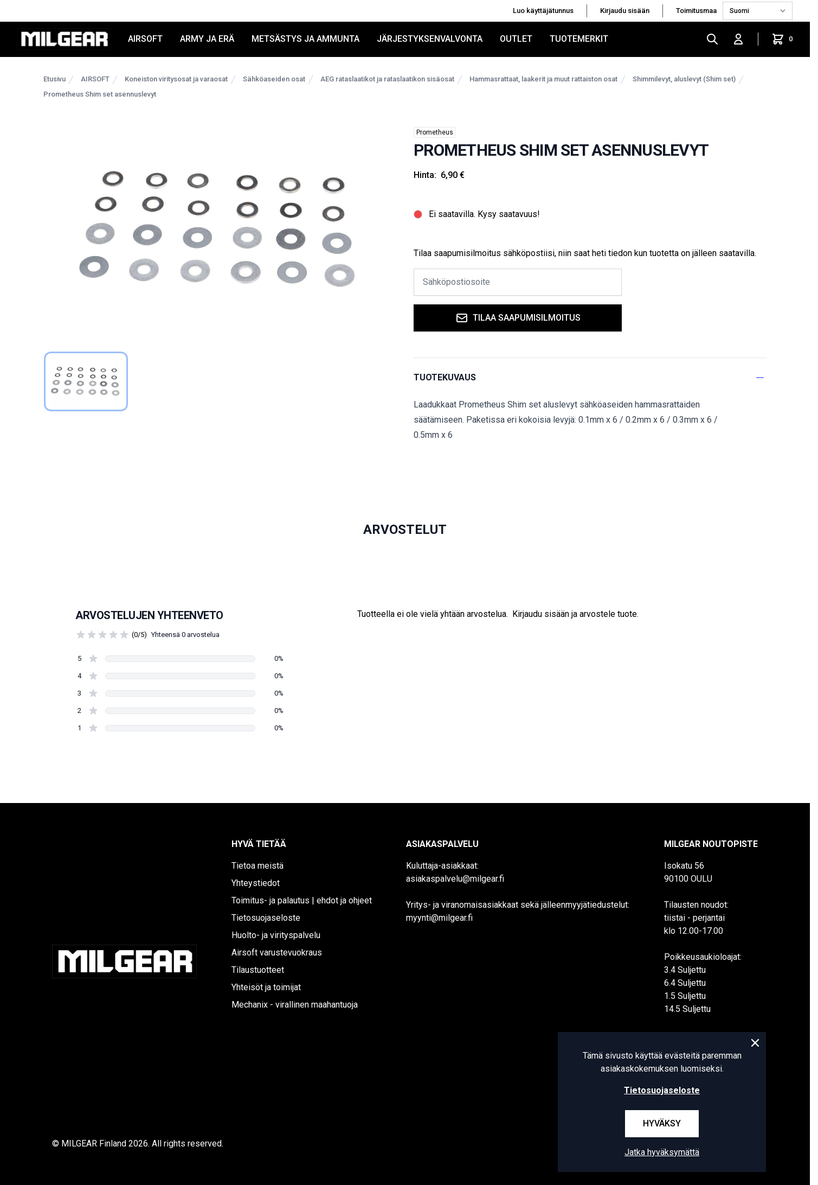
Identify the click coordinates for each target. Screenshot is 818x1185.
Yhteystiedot (255, 883)
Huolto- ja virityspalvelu (275, 935)
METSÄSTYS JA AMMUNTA (305, 39)
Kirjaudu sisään (624, 11)
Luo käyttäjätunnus (543, 11)
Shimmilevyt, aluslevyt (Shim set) (684, 79)
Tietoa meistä (257, 866)
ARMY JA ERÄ (207, 39)
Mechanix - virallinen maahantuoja (294, 1004)
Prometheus (434, 132)
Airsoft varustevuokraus (276, 952)
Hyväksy (662, 1123)
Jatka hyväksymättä (661, 1152)
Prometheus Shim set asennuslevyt (99, 94)
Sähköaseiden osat (274, 79)
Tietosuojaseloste (265, 918)
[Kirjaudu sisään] (738, 39)
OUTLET (516, 39)
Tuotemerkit (579, 39)
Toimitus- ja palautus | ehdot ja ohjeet (301, 900)
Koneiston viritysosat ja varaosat (176, 79)
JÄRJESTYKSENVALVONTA (429, 39)
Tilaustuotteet (257, 970)
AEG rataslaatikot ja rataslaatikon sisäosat (387, 79)
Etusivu (54, 79)
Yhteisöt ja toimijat (266, 987)
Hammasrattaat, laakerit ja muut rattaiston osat (543, 79)
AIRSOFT (145, 39)
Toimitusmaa (697, 11)
